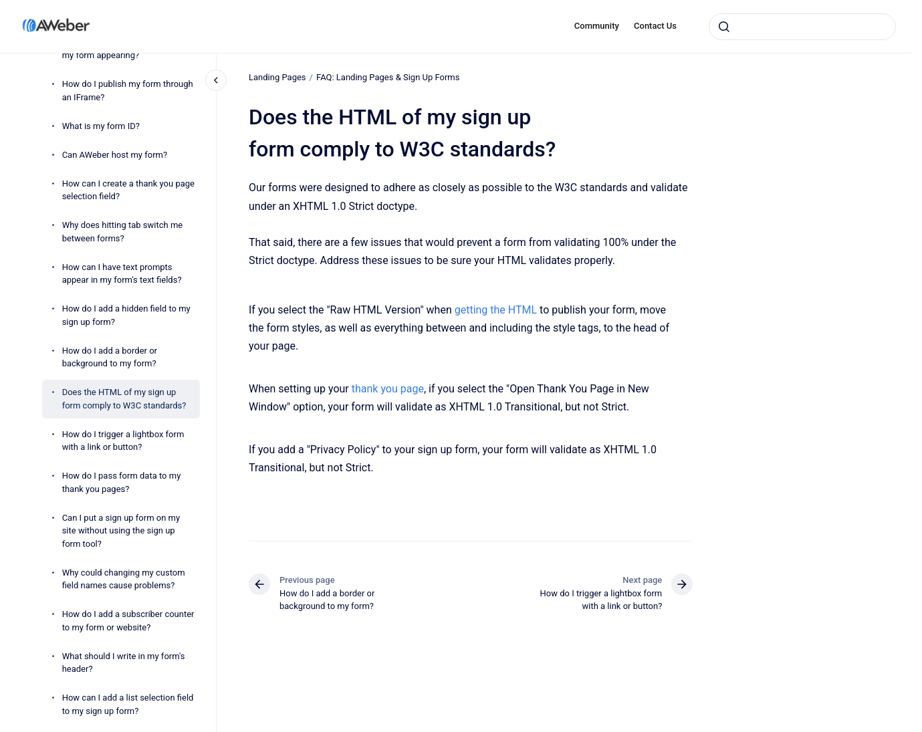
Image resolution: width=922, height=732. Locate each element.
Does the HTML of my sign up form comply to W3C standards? (124, 398)
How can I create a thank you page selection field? (128, 190)
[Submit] (724, 26)
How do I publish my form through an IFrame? (127, 90)
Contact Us (655, 26)
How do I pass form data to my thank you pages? (121, 482)
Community (596, 26)
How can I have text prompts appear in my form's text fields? (122, 273)
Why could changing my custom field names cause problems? (123, 579)
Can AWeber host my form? (114, 155)
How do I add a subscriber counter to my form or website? (128, 620)
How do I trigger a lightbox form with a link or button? (123, 441)
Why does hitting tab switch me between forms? (122, 231)
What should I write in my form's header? (123, 663)
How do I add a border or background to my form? (109, 357)
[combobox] (802, 26)
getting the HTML (495, 309)
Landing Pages (277, 77)
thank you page (387, 388)
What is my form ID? (101, 126)
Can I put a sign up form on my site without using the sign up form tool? (121, 531)
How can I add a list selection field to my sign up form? (128, 704)
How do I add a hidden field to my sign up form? (126, 315)
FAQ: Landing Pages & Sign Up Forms (387, 77)
